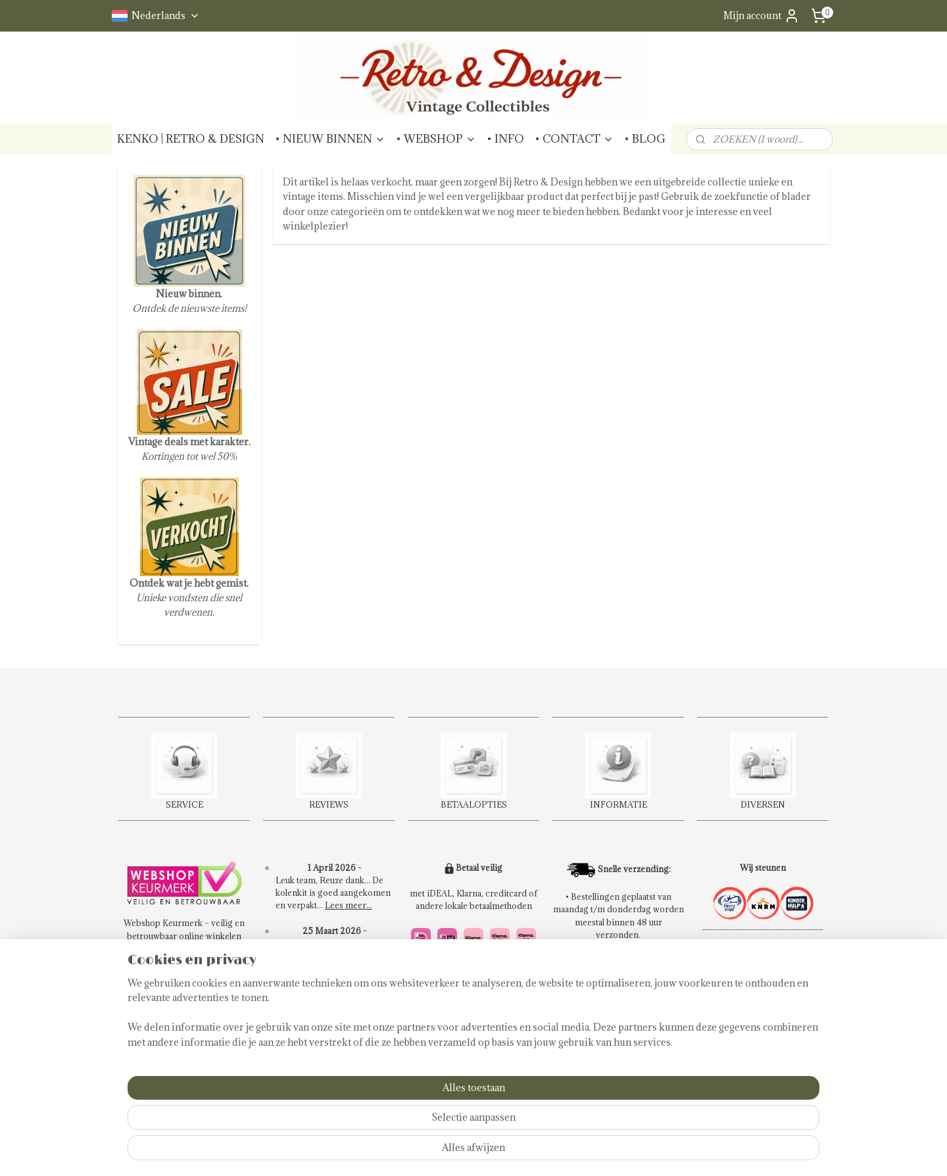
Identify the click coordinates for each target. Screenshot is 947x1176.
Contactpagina (159, 986)
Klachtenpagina (161, 1036)
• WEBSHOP (436, 139)
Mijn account (761, 16)
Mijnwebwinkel (640, 1152)
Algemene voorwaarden (178, 973)
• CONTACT (574, 139)
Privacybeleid (158, 1049)
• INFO (505, 139)
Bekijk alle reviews (335, 1057)
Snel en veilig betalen (461, 1048)
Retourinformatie (165, 999)
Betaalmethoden (162, 1011)
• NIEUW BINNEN (330, 139)
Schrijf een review (335, 1069)
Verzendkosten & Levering (183, 1024)
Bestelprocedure (164, 961)
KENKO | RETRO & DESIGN (190, 139)
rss (485, 1152)
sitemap (461, 1152)
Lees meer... (348, 905)
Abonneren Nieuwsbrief (179, 1062)
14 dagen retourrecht (461, 1061)
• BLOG (645, 139)
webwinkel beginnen (531, 1152)
